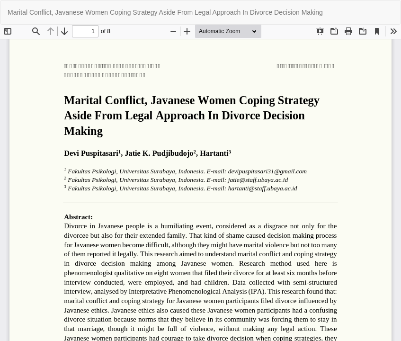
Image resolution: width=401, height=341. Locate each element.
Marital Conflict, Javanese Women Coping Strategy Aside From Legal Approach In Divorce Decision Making (165, 12)
